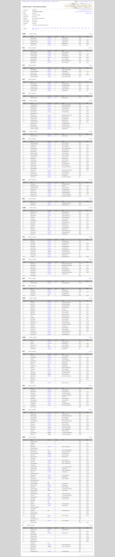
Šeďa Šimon (33, 234)
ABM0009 (49, 234)
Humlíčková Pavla (34, 497)
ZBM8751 (49, 108)
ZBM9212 (49, 291)
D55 (61, 28)
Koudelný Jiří (33, 396)
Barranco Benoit (33, 406)
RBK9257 (49, 106)
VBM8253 (49, 121)
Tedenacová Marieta (34, 76)
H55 (33, 29)
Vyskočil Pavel (33, 232)
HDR (36, 29)
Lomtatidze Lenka (34, 144)
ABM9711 (49, 267)
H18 (75, 28)
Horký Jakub (33, 461)
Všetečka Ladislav (34, 536)
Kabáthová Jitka (33, 189)
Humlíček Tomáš (33, 212)
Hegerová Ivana (33, 192)
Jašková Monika (33, 165)
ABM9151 (49, 128)
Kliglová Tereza (33, 62)
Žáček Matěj (33, 246)
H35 (85, 28)
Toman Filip (33, 290)
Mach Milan (33, 434)
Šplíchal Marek (33, 268)
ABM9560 (49, 90)
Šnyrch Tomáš (33, 248)
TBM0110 (49, 520)
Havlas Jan (32, 324)
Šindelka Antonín (34, 322)
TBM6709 (49, 341)
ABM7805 (49, 343)
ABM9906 (49, 244)
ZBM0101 (49, 212)
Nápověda (86, 1)
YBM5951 (49, 195)
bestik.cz (91, 1)
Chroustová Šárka (34, 55)
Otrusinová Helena (34, 135)
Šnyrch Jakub (33, 244)
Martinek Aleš (33, 548)
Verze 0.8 (81, 1)
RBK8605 (49, 305)
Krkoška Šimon (33, 270)
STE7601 (49, 304)
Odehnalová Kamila (34, 175)
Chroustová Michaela (34, 453)
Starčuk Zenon (33, 253)
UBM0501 (49, 461)
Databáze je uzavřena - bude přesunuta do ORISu (31, 1)
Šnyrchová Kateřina (34, 490)
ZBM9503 (49, 282)
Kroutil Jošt (32, 510)
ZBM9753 (49, 73)
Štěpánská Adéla (34, 125)
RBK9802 (49, 246)
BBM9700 (49, 272)
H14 (70, 28)
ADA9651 (49, 74)
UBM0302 (49, 446)
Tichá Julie (32, 471)
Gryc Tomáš (33, 355)
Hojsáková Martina (34, 116)
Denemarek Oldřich (34, 420)
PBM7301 (49, 302)
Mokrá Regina (33, 158)
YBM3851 (49, 203)
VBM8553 (49, 118)
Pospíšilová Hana (34, 195)
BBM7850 (49, 115)
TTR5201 (49, 401)
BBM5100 (49, 420)
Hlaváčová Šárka (34, 173)
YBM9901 (49, 253)
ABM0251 (49, 468)
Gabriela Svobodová (34, 448)
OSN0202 (49, 215)
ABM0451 (49, 485)
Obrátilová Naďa (33, 161)
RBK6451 (49, 163)
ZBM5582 (49, 189)
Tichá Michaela (33, 43)
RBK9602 (49, 270)
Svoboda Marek (33, 220)
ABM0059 (49, 41)
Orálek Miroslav (33, 401)
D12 (36, 28)
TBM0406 (49, 460)
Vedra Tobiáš (33, 498)
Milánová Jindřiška (34, 153)
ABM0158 (49, 43)
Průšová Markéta (34, 168)
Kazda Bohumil (33, 403)
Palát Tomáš (33, 505)
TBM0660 (49, 478)
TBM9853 (49, 62)
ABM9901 (49, 254)
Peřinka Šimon (33, 272)
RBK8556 (49, 123)
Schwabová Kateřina (34, 143)
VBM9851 (49, 55)
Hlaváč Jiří (32, 307)
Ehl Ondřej (32, 503)
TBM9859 (49, 52)
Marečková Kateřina (34, 126)
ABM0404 (49, 476)
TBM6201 (49, 398)
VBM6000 (49, 359)
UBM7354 (49, 544)
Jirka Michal (33, 326)
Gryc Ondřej (33, 460)
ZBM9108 (49, 332)
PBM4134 (49, 425)
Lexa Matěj (32, 317)
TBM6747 (49, 369)
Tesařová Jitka (33, 163)
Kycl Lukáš (32, 495)
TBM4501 (49, 422)
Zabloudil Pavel (33, 391)
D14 (39, 28)
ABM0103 (49, 220)
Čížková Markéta (34, 69)
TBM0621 (49, 498)
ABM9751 (49, 71)
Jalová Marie (33, 184)
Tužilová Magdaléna (34, 85)
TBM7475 (49, 153)
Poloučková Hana (34, 456)
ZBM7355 (49, 171)
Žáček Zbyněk (33, 372)
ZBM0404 (49, 503)
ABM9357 (49, 97)
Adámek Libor (33, 362)
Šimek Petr (32, 377)
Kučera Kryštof (33, 293)
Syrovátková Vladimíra (35, 71)
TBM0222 (49, 225)
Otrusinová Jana (33, 90)
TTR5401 (49, 396)
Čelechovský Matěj (34, 463)
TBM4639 (49, 424)
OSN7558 (49, 126)
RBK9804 (49, 249)
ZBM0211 (49, 227)
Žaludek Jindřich (33, 414)
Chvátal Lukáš (33, 334)
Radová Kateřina (34, 38)
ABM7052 (49, 175)
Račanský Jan (33, 446)
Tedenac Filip (33, 230)
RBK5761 (49, 184)
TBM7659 (49, 110)
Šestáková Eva (33, 190)
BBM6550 (49, 170)
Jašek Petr (32, 304)
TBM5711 (49, 327)
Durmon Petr (33, 422)
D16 (42, 28)
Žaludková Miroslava (34, 185)
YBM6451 (49, 194)
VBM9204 (49, 293)
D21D (52, 28)
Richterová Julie (33, 470)
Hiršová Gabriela (34, 83)
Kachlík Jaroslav (33, 432)
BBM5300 (49, 415)
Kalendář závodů (55, 1)
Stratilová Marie (33, 108)
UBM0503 (49, 451)
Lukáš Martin (33, 225)
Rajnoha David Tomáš (34, 473)
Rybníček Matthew (34, 513)
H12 (67, 28)
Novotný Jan (33, 429)
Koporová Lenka (33, 73)
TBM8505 (49, 319)
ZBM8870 (49, 125)
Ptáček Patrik (33, 263)
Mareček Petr (33, 309)
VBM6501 (49, 529)
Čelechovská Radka (34, 493)
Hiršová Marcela (33, 151)
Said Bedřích (33, 291)
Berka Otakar (33, 222)
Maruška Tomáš (33, 345)
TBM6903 (49, 355)
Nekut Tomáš (33, 267)
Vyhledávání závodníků (46, 1)
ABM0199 (49, 38)
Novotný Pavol (33, 331)
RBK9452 (49, 85)
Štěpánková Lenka (34, 541)
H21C (79, 28)
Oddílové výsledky (88, 13)
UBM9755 (49, 76)
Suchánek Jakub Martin (35, 507)
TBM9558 (49, 88)
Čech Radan (33, 515)
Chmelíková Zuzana (34, 551)
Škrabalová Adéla (34, 97)
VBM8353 (49, 111)
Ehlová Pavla (33, 171)
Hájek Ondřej (33, 314)
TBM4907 (49, 419)
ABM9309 (49, 290)
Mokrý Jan (32, 364)
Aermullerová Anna (34, 441)
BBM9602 (49, 265)
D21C (48, 28)
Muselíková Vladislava (35, 128)
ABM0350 (49, 456)
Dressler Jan (33, 329)
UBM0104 (49, 230)
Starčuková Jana (34, 194)
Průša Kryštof (33, 458)
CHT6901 (49, 309)
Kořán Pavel (33, 346)
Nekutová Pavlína (34, 468)
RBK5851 (49, 192)
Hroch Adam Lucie (34, 512)
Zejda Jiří (32, 343)
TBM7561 (49, 144)
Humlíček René (33, 360)
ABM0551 (49, 471)
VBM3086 (49, 204)
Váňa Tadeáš (33, 517)
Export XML (89, 11)
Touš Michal (33, 295)
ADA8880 (49, 105)
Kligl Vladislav (33, 374)
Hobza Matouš (33, 508)
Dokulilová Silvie (33, 546)
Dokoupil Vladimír (34, 417)
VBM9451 (49, 87)
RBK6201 (49, 403)
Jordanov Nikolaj (33, 529)
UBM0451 (49, 493)
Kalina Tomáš (33, 319)
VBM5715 (49, 400)
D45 (58, 28)
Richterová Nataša (34, 74)
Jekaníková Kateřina (34, 483)
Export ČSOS (84, 11)
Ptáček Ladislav (33, 415)
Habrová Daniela (34, 534)
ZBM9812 (49, 256)
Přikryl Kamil (33, 425)
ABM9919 (49, 248)
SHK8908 (49, 324)
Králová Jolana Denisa (35, 480)
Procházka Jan (33, 419)
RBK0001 (49, 232)
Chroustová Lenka (34, 87)
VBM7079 (49, 151)
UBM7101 (49, 360)
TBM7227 (49, 312)
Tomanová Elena (34, 166)
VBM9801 (49, 241)
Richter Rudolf (33, 427)
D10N (33, 28)
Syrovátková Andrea (34, 41)
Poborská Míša (33, 275)
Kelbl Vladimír (33, 273)
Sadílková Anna (33, 475)
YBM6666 (49, 166)
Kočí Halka (32, 531)
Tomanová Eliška (34, 466)
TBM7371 (49, 143)
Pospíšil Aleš (33, 405)
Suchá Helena (33, 176)
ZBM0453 (49, 475)
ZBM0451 (49, 497)
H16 (73, 28)
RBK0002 (49, 222)
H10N (64, 28)
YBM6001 (49, 405)
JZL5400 (49, 414)
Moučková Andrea (34, 106)
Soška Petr (32, 227)
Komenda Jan (33, 251)
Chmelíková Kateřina (34, 121)
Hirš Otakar (33, 241)
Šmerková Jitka (33, 111)
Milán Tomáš (33, 213)
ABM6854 (49, 158)
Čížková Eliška (33, 60)
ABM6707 (49, 362)
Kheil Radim (33, 302)
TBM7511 (49, 314)
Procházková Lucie (34, 105)
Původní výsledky (78, 11)
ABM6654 (49, 161)
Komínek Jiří (33, 424)
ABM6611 (49, 364)
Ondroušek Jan (33, 365)
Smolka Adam (33, 465)
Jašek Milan (33, 398)
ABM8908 (49, 348)
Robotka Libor (33, 393)
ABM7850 (49, 120)
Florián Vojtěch (33, 254)
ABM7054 (49, 135)
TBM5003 (49, 391)
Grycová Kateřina (34, 57)
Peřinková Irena (33, 170)
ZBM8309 (49, 334)
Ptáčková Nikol (33, 115)
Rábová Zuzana (33, 123)
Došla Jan (32, 382)
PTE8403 (49, 326)
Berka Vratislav (33, 249)
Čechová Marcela (34, 110)
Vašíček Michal (33, 348)
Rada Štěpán (33, 476)
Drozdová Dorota (34, 120)
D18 (45, 28)
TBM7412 (49, 382)
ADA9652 (49, 69)
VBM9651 (49, 83)
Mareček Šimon (33, 215)
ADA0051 (49, 60)
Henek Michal (33, 305)
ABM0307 (49, 505)
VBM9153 (49, 116)
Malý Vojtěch (33, 520)
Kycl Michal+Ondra (34, 488)
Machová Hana (33, 203)
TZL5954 (49, 185)
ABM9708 (49, 273)
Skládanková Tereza (34, 113)
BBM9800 (49, 263)
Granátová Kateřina (34, 88)
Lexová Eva (33, 256)
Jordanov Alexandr (34, 282)
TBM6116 (49, 307)
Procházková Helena (34, 187)
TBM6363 (49, 165)
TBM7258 (49, 173)
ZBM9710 (49, 268)
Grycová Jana (33, 146)
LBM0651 (49, 466)
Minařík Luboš (33, 327)
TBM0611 (49, 515)
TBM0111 (49, 213)
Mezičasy (91, 33)
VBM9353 (49, 551)
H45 (88, 28)
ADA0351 (49, 470)
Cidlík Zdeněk (33, 379)
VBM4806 (49, 417)
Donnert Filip (33, 500)
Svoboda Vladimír (34, 400)
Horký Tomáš (33, 369)
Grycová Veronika (34, 52)
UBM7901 (49, 331)
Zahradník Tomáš (34, 332)
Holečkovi (32, 502)
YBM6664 (49, 176)
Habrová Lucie (33, 549)
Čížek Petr (32, 367)
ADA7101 (49, 367)
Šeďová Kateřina (34, 485)
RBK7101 (49, 372)
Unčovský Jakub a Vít (34, 518)
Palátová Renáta (33, 522)
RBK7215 (49, 322)
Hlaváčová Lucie (33, 478)
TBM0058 (49, 57)
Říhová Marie (33, 204)
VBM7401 (49, 346)
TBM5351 (49, 187)
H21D (82, 28)
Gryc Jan (32, 341)
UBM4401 (49, 429)
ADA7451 (49, 148)
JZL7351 (49, 156)
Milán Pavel (33, 312)
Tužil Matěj (32, 443)
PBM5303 (49, 393)
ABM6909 (49, 357)
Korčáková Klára (33, 539)
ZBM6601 (49, 317)
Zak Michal (32, 217)
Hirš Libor (32, 359)
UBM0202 (49, 463)
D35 (55, 28)
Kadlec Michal (33, 265)
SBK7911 (49, 329)
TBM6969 (49, 146)
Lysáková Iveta (33, 544)
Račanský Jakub (33, 451)
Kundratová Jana (34, 156)
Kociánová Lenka (34, 118)
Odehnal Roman (33, 357)
